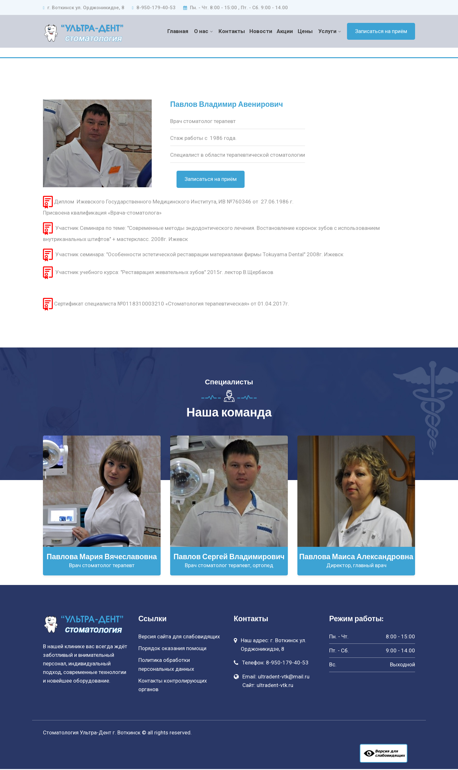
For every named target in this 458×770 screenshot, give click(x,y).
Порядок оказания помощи (172, 649)
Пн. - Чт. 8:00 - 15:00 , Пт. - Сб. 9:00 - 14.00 (235, 7)
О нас (202, 31)
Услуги (327, 31)
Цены (305, 31)
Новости (261, 31)
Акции (285, 31)
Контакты (232, 31)
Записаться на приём (381, 31)
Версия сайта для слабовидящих (179, 637)
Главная (178, 31)
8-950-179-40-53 (154, 7)
